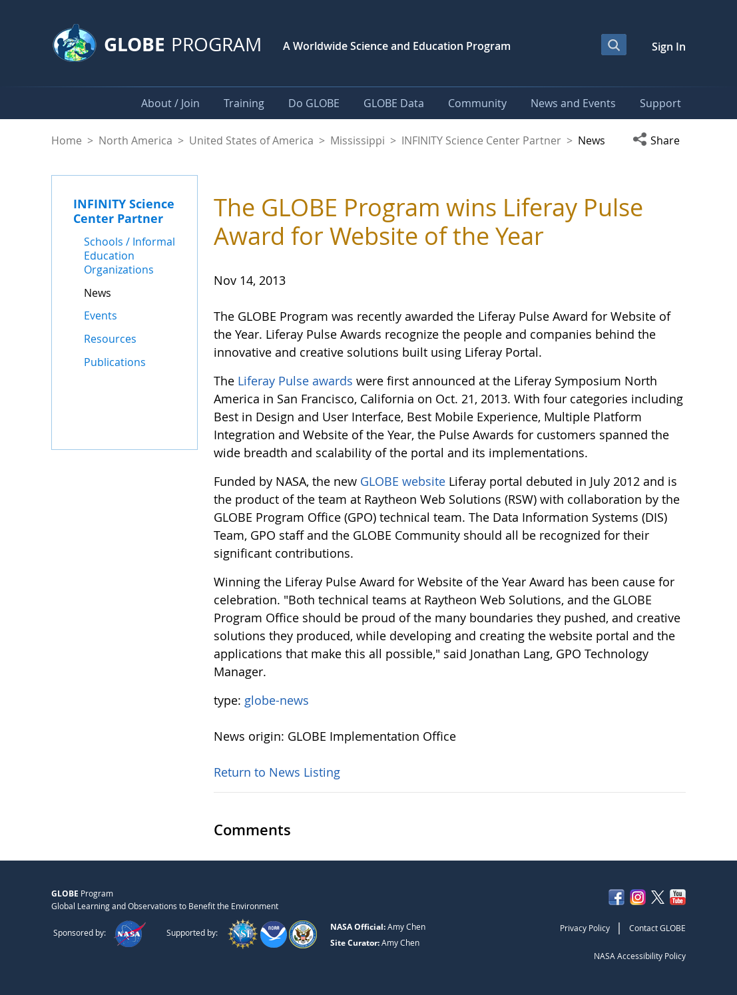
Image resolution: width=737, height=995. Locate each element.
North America (135, 140)
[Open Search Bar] (613, 44)
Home (66, 140)
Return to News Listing (277, 772)
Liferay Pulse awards (295, 381)
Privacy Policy (585, 927)
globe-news (276, 700)
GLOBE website (402, 481)
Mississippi (357, 140)
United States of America (251, 140)
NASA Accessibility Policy (640, 955)
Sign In (669, 46)
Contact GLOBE (657, 927)
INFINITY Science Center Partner (481, 140)
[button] (659, 140)
